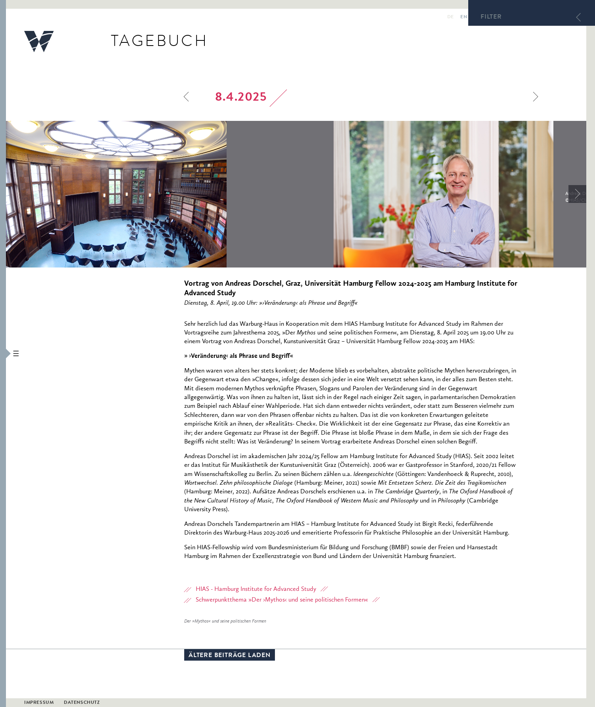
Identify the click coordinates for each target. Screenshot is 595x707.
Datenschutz (82, 703)
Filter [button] (491, 17)
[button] (3, 353)
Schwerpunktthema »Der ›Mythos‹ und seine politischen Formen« (282, 601)
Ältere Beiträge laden (230, 657)
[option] (170, 195)
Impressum (38, 703)
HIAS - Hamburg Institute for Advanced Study (256, 590)
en (457, 16)
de (444, 16)
